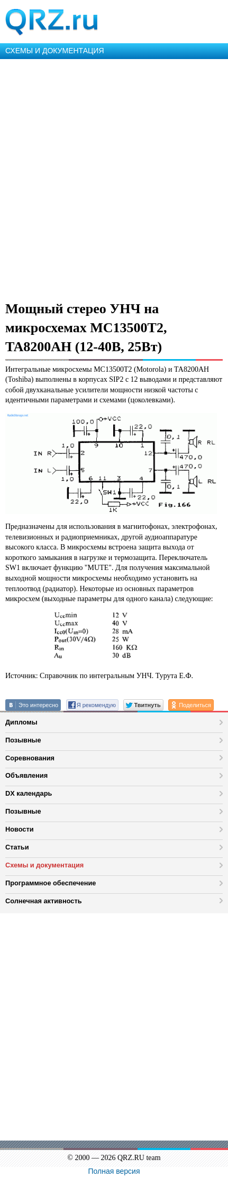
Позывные (23, 740)
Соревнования (29, 758)
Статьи (17, 847)
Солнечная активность (43, 901)
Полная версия (114, 1171)
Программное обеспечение (50, 883)
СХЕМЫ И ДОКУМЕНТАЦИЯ (54, 50)
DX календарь (28, 793)
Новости (19, 829)
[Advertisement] (114, 178)
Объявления (26, 775)
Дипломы (21, 722)
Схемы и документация (44, 865)
